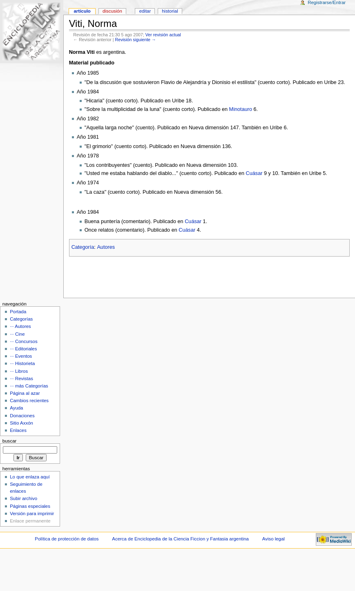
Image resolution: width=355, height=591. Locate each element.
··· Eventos (21, 356)
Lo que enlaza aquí (29, 476)
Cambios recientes (29, 400)
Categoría (82, 247)
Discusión (112, 11)
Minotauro (240, 109)
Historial (170, 11)
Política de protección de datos (66, 538)
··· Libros (19, 371)
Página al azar (25, 393)
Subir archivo (23, 498)
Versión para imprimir (32, 513)
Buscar (9, 440)
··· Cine (17, 334)
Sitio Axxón (21, 423)
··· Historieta (22, 363)
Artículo (82, 11)
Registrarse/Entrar (327, 2)
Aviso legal (273, 538)
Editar (145, 11)
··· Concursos (23, 341)
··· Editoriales (23, 348)
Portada (18, 311)
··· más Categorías (29, 385)
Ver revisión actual (163, 34)
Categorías (21, 319)
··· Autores (20, 326)
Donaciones (22, 415)
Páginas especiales (30, 506)
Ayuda (16, 407)
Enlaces (18, 430)
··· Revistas (21, 378)
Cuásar (254, 173)
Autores (106, 247)
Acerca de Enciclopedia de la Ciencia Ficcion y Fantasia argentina (180, 538)
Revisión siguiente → (135, 39)
